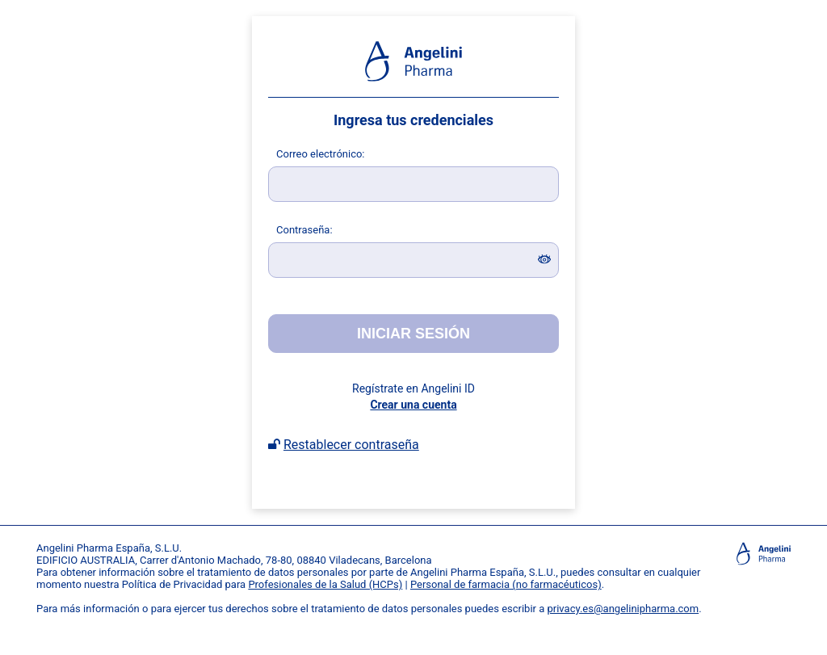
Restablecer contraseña (351, 444)
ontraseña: (304, 230)
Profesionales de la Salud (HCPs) (325, 584)
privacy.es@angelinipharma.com (623, 609)
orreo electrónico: (320, 154)
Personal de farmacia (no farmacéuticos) (506, 584)
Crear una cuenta (413, 404)
